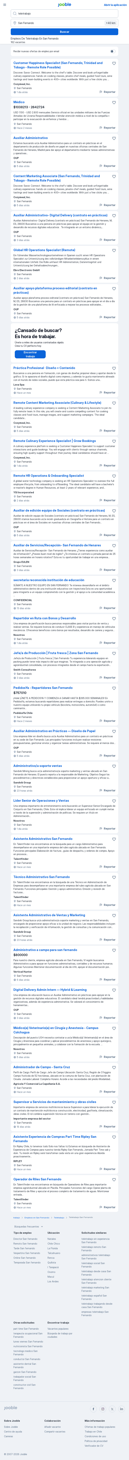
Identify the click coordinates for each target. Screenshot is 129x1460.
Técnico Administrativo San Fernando (41, 880)
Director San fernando (25, 1242)
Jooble (23, 1454)
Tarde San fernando (24, 1251)
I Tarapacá (53, 1270)
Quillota (52, 1265)
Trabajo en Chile (93, 1431)
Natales (52, 1242)
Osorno (51, 1275)
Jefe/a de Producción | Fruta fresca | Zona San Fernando (55, 656)
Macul (51, 1280)
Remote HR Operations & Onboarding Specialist (48, 479)
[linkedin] (121, 1409)
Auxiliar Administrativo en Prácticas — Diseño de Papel (54, 734)
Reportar (107, 92)
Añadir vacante (52, 1426)
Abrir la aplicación (115, 5)
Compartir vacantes (54, 1431)
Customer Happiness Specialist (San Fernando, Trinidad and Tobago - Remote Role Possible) (58, 65)
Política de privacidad (96, 1441)
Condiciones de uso (95, 1436)
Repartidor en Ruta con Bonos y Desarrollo (44, 621)
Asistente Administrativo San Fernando (42, 842)
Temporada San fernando (26, 1265)
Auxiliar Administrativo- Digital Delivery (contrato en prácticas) (60, 215)
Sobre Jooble (11, 1426)
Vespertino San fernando (26, 1256)
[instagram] (102, 1409)
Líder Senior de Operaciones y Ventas (41, 804)
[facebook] (93, 1409)
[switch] (113, 51)
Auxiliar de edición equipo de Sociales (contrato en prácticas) (59, 514)
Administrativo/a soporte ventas (37, 769)
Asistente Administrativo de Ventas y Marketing (49, 918)
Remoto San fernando (25, 1247)
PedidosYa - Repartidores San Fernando (43, 691)
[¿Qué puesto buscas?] (64, 13)
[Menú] (4, 4)
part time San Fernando (26, 1332)
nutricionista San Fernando (27, 1349)
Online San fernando (24, 1261)
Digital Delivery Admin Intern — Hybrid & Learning (50, 993)
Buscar (64, 31)
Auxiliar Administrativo (30, 138)
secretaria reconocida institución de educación (48, 583)
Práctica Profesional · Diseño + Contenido (44, 371)
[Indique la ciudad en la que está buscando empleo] (64, 23)
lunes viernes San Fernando (28, 1344)
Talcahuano (54, 1256)
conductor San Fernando (26, 1362)
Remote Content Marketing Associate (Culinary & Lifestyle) (57, 406)
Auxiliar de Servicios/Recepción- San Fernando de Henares (57, 548)
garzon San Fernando (24, 1375)
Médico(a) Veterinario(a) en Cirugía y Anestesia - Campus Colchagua (55, 1033)
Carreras (8, 1436)
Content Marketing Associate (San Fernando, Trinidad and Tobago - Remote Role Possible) (56, 178)
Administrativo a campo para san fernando (45, 953)
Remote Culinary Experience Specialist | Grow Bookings (54, 444)
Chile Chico (54, 1247)
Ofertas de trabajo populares (100, 1426)
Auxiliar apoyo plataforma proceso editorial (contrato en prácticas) (55, 290)
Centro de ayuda (13, 1431)
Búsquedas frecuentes (29, 1230)
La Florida (53, 1251)
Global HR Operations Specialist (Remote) (44, 250)
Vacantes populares (58, 1332)
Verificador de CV (94, 1445)
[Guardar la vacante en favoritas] (114, 63)
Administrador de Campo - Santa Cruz (41, 1070)
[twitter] (112, 1409)
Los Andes (53, 1284)
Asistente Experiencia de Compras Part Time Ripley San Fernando (54, 1142)
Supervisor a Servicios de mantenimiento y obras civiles (54, 1105)
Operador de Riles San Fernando (37, 1182)
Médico (19, 102)
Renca (51, 1261)
